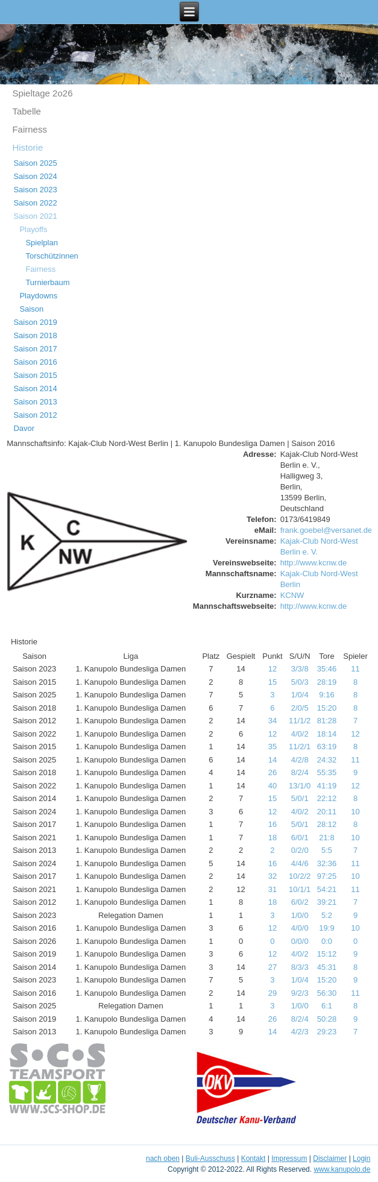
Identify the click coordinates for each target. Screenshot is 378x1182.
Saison (31, 308)
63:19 (327, 746)
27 (272, 967)
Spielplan (41, 242)
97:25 (327, 876)
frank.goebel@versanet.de (326, 530)
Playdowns (38, 295)
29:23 (327, 1031)
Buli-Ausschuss (210, 1158)
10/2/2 (299, 876)
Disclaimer (330, 1158)
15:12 (327, 953)
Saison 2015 (35, 375)
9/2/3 (300, 993)
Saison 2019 (35, 322)
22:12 (327, 798)
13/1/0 (299, 785)
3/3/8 (300, 668)
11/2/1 (299, 746)
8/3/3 (300, 967)
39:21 (327, 902)
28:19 (327, 682)
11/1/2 (299, 720)
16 (272, 824)
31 (272, 889)
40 (272, 785)
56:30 (327, 993)
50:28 (327, 1018)
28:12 (327, 824)
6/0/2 (300, 902)
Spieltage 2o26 (42, 93)
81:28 (327, 720)
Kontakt (253, 1158)
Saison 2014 (35, 388)
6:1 (326, 1005)
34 (272, 720)
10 (355, 811)
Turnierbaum (47, 282)
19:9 (326, 927)
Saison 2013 (35, 401)
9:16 (326, 694)
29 (272, 993)
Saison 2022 (35, 202)
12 (272, 668)
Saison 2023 (35, 189)
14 (272, 759)
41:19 (327, 785)
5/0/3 (300, 682)
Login (361, 1158)
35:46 (327, 668)
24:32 (327, 759)
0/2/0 (300, 850)
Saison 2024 (35, 176)
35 (272, 746)
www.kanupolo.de (341, 1169)
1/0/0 (300, 915)
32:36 (327, 863)
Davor (23, 428)
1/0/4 (300, 694)
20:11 (327, 811)
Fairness (29, 129)
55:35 (327, 772)
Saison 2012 (35, 415)
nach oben (163, 1158)
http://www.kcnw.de (313, 562)
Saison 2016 (35, 361)
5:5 (326, 850)
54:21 (327, 889)
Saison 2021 (35, 216)
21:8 (326, 837)
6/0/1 (300, 837)
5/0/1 (300, 798)
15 (272, 682)
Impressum (289, 1158)
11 (355, 668)
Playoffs (33, 229)
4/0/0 (300, 927)
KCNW (292, 595)
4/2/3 (300, 1031)
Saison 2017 (35, 348)
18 (272, 837)
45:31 (327, 967)
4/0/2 (300, 733)
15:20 (327, 707)
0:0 (326, 941)
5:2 (326, 915)
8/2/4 (300, 772)
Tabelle (26, 111)
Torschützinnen (51, 255)
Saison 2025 (35, 163)
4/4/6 (300, 863)
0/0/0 (300, 941)
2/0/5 (300, 707)
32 (272, 876)
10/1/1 (299, 889)
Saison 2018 (35, 335)
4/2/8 (300, 759)
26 (272, 772)
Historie (27, 147)
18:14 (327, 733)
